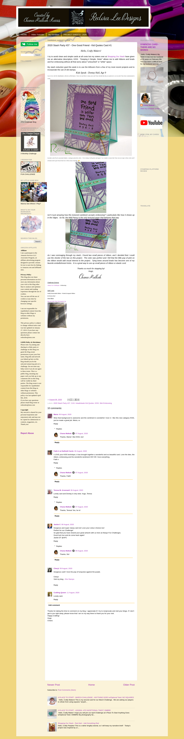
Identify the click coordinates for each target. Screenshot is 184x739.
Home (91, 684)
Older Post (129, 684)
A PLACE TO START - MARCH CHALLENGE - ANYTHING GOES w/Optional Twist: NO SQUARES (96, 697)
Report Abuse (27, 433)
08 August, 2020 (67, 524)
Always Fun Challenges (54, 285)
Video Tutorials (37, 34)
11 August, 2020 (73, 593)
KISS (97, 403)
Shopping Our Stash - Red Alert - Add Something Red (78, 723)
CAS (73, 403)
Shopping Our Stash (116, 56)
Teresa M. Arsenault (62, 490)
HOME (24, 34)
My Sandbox (53, 34)
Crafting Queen (60, 593)
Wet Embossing (106, 403)
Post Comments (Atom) (67, 690)
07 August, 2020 (81, 433)
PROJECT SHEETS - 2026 (75, 34)
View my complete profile (150, 109)
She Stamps (69, 579)
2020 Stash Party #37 (62, 403)
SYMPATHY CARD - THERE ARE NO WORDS (149, 47)
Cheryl (56, 568)
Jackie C (57, 524)
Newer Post (53, 684)
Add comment (54, 605)
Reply (56, 424)
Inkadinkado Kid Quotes (85, 403)
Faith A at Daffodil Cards (64, 451)
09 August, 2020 (81, 551)
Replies (59, 429)
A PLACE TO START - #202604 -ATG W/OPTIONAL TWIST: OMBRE (84, 710)
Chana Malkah (66, 433)
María (56, 414)
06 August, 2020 (65, 414)
